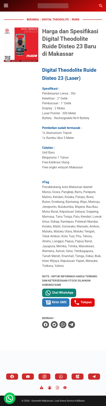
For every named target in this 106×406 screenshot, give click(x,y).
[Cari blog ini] (100, 5)
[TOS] (57, 388)
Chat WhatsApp (59, 293)
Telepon (83, 302)
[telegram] (71, 324)
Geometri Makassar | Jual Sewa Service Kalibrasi (58, 400)
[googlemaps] (77, 376)
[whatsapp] (62, 324)
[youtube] (28, 376)
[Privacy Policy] (49, 388)
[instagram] (44, 376)
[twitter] (54, 324)
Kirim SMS (56, 302)
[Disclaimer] (41, 388)
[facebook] (45, 324)
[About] (64, 388)
